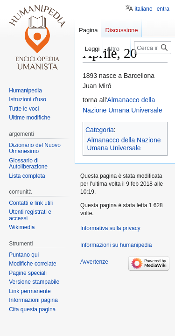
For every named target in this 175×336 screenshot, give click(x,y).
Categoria (99, 129)
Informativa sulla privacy (110, 228)
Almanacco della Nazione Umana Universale (124, 144)
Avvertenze (94, 262)
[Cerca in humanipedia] (152, 47)
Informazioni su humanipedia (116, 245)
